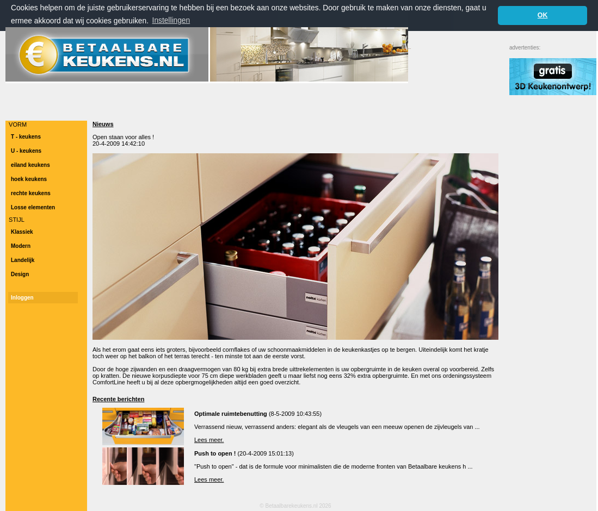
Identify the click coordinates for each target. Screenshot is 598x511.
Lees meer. (209, 440)
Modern (20, 246)
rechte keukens (31, 193)
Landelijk (22, 260)
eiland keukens (30, 165)
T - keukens (26, 137)
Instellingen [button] (171, 20)
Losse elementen (33, 207)
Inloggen (22, 298)
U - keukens (26, 151)
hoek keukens (29, 179)
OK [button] (543, 15)
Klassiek (22, 232)
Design (20, 274)
